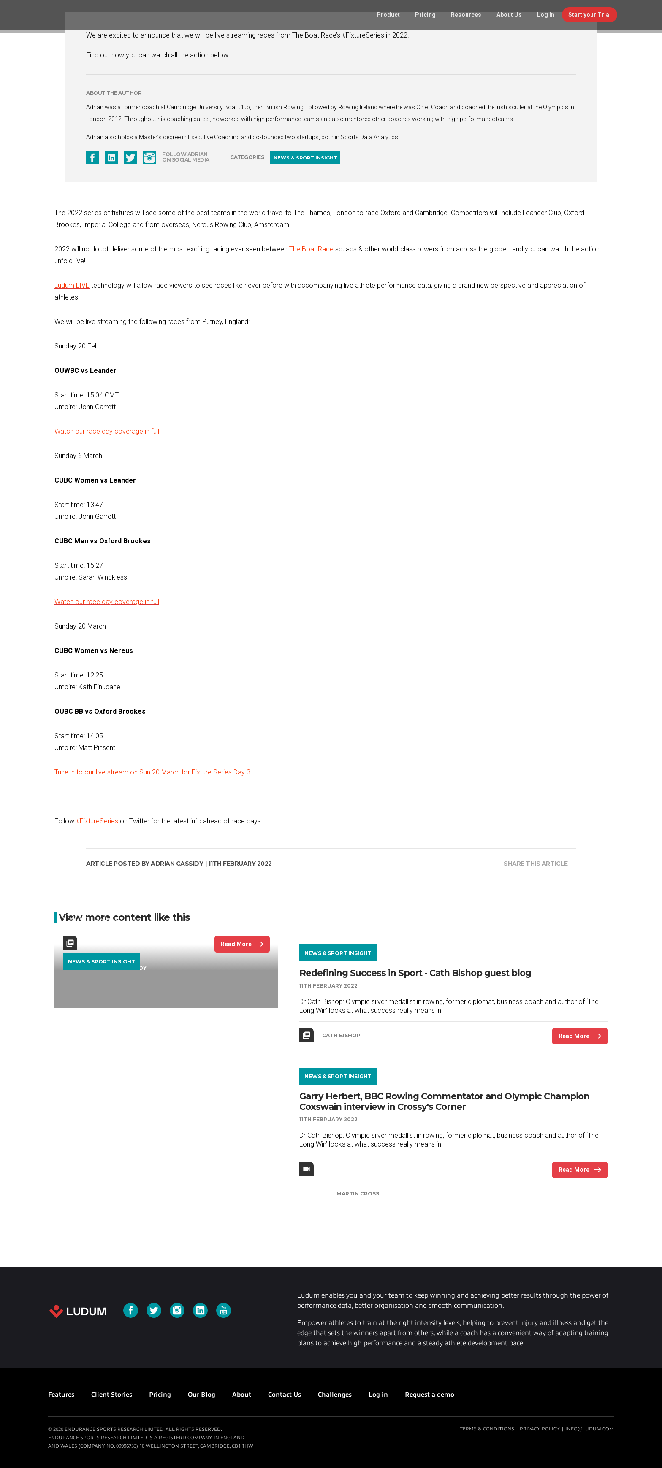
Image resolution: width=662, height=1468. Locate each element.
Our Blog (201, 1394)
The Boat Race (311, 249)
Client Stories (111, 1394)
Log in (378, 1394)
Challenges (335, 1394)
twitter (130, 157)
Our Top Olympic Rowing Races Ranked (151, 872)
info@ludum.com (589, 1429)
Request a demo (429, 1394)
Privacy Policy (540, 1429)
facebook (92, 157)
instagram (149, 157)
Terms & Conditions (487, 1429)
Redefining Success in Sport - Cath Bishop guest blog (415, 973)
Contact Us (284, 1394)
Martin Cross (357, 1193)
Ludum (77, 1311)
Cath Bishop (341, 1035)
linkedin (111, 157)
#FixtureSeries (97, 821)
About (241, 1394)
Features (61, 1394)
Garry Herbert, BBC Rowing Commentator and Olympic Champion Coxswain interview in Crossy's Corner (444, 1101)
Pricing (160, 1394)
